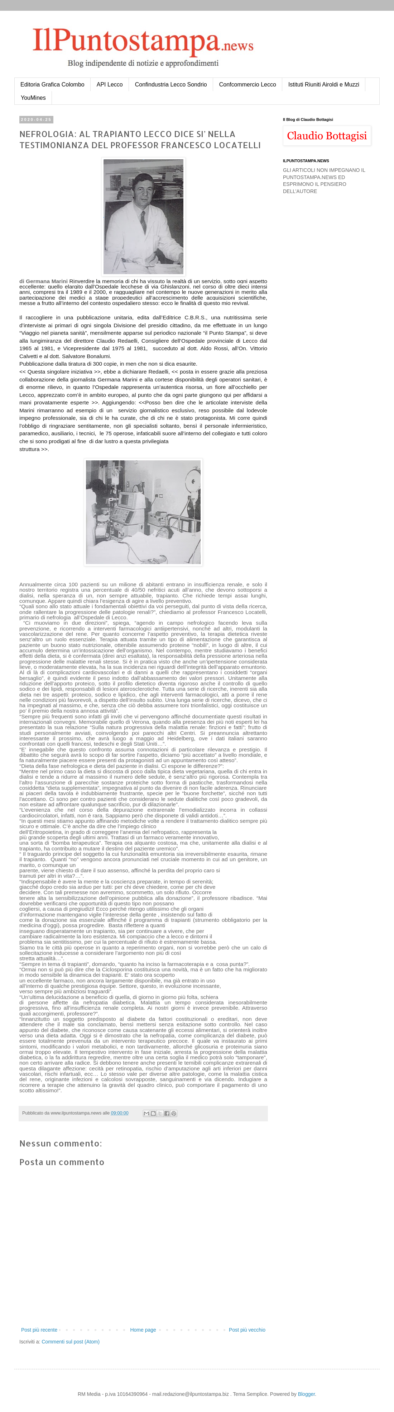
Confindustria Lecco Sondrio (171, 84)
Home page (143, 1330)
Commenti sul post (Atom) (71, 1342)
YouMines (33, 98)
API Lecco (110, 84)
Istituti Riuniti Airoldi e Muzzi (323, 84)
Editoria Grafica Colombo (52, 84)
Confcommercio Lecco (247, 84)
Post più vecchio (247, 1330)
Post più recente (39, 1330)
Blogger (306, 1394)
